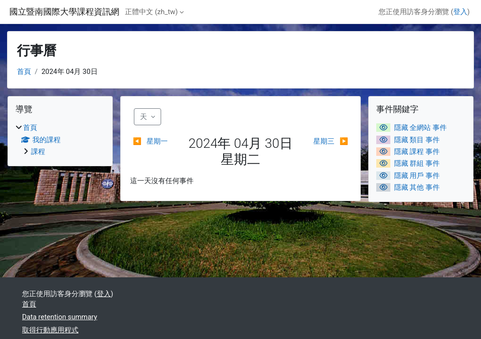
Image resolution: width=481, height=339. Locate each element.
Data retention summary (59, 317)
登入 (460, 12)
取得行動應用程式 (50, 330)
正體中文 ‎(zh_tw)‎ (151, 12)
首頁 (24, 71)
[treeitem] (60, 139)
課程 (38, 151)
